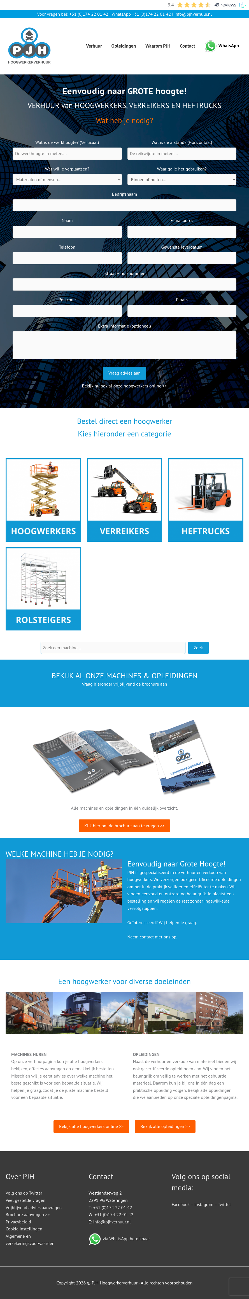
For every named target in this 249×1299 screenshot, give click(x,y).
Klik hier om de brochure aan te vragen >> (124, 825)
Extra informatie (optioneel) (124, 326)
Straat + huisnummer (124, 273)
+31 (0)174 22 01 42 (88, 14)
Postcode (67, 299)
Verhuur (94, 46)
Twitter (224, 1204)
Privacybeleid (18, 1222)
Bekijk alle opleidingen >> (165, 1126)
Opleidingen (123, 46)
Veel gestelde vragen (25, 1200)
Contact (187, 46)
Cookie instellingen (24, 1229)
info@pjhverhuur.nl (193, 14)
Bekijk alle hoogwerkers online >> (91, 1126)
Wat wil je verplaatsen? (67, 169)
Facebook (181, 1204)
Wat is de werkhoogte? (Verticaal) (67, 142)
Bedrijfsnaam (124, 194)
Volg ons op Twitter (24, 1193)
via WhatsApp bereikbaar (126, 1238)
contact (147, 937)
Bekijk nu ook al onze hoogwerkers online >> (124, 386)
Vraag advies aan (124, 373)
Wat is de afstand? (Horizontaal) (182, 142)
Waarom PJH (157, 46)
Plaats (182, 299)
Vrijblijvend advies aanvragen (34, 1207)
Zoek (198, 647)
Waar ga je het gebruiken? (182, 169)
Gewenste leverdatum (182, 247)
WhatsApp (228, 46)
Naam (67, 220)
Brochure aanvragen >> (28, 1214)
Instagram (203, 1204)
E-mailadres (182, 220)
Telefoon (67, 247)
